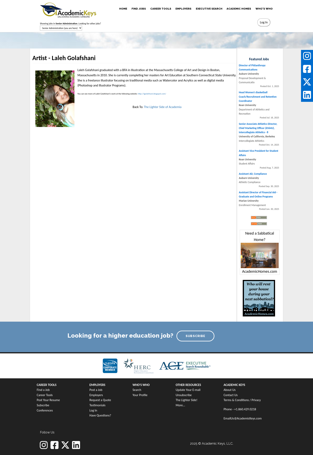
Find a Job (43, 390)
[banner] (68, 9)
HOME (123, 8)
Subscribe (43, 405)
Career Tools (45, 395)
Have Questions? (100, 415)
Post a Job (95, 390)
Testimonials (97, 405)
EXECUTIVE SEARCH (209, 8)
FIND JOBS (139, 8)
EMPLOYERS (183, 8)
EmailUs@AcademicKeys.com (243, 418)
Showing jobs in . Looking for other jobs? (70, 23)
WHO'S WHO (264, 8)
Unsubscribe (184, 395)
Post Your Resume (48, 400)
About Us (230, 390)
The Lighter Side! (186, 400)
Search (137, 390)
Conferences (45, 410)
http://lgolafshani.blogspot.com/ (152, 93)
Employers (96, 395)
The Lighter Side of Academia (162, 107)
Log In (93, 410)
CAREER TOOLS (160, 8)
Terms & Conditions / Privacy (242, 400)
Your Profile (140, 395)
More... (180, 405)
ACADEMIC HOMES (239, 8)
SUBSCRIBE (195, 336)
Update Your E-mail (188, 390)
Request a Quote (100, 400)
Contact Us (231, 395)
